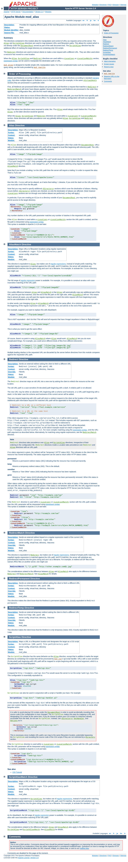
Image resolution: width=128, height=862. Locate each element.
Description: (9, 25)
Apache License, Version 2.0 (28, 858)
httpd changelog (110, 61)
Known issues (109, 64)
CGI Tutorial (17, 772)
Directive (20, 125)
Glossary (115, 5)
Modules (95, 5)
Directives (103, 5)
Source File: (9, 33)
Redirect (11, 52)
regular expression (28, 280)
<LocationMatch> (85, 59)
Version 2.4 (39, 12)
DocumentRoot (27, 46)
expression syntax (11, 61)
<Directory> (48, 189)
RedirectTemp (108, 50)
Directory (90, 737)
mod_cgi (58, 659)
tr (98, 20)
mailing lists (84, 848)
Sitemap (123, 5)
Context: (11, 135)
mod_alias (8, 65)
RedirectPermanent (110, 48)
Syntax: (11, 133)
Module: (11, 140)
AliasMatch (107, 42)
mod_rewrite (39, 67)
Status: (7, 27)
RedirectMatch (108, 46)
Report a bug (108, 67)
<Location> (69, 59)
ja (91, 20)
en (83, 20)
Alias (6, 43)
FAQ (109, 5)
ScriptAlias (18, 43)
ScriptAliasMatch (109, 54)
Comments (108, 81)
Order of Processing (111, 33)
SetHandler (79, 719)
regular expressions (58, 264)
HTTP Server (16, 12)
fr (87, 20)
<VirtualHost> (90, 80)
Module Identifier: (11, 30)
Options (14, 721)
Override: (12, 372)
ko (94, 20)
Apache (6, 12)
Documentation (27, 12)
